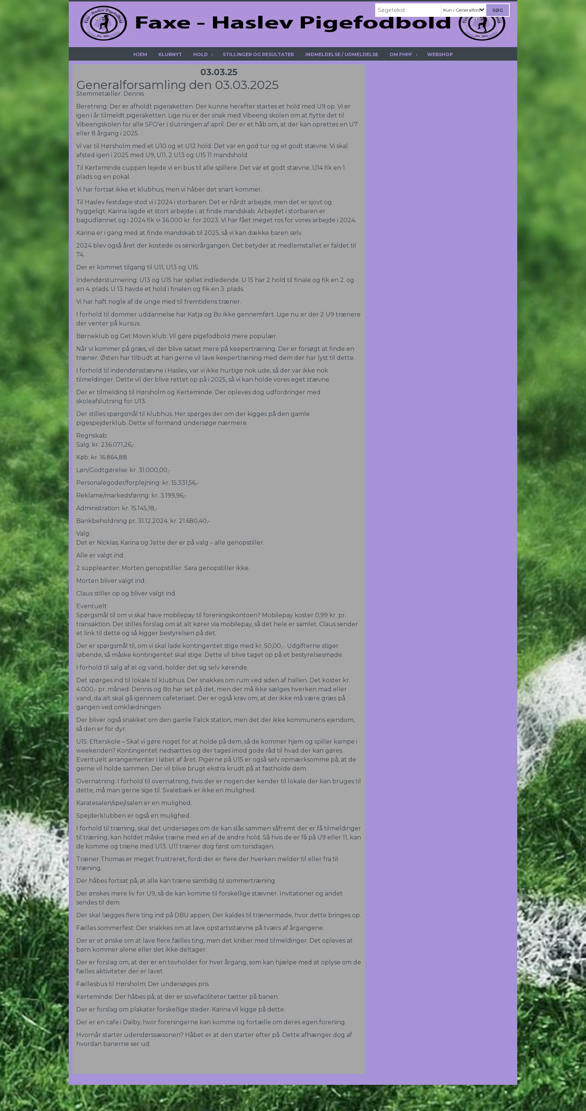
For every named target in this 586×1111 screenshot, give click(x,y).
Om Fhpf (402, 54)
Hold (202, 54)
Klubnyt (170, 54)
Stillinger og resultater (258, 54)
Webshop (440, 54)
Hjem (140, 54)
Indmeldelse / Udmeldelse (341, 54)
